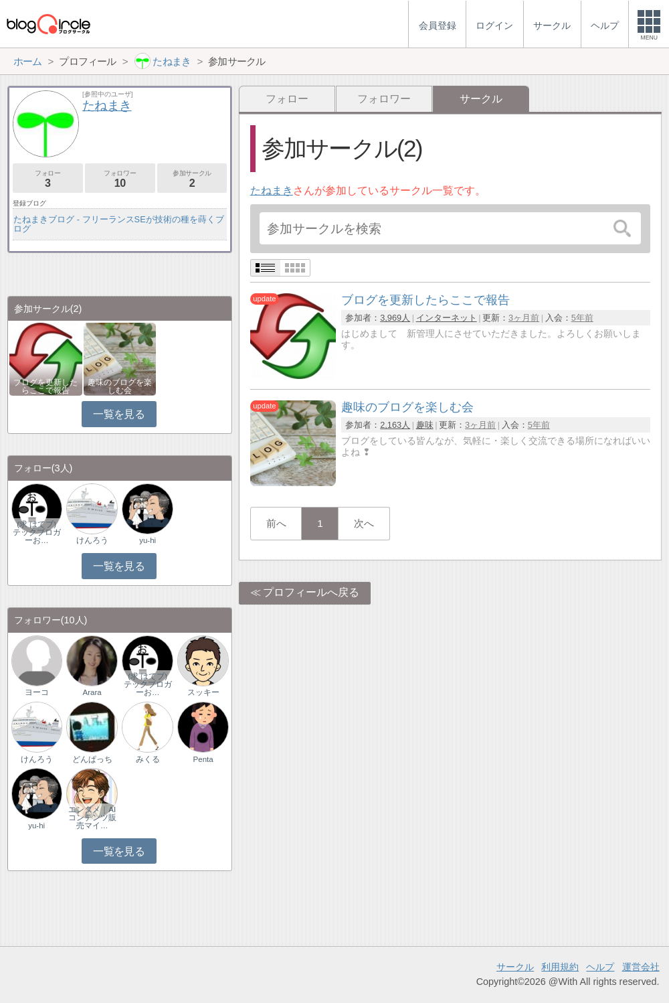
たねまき (271, 190)
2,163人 (395, 425)
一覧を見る (119, 414)
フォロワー (384, 98)
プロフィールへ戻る (311, 592)
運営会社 (641, 966)
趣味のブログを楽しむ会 (120, 386)
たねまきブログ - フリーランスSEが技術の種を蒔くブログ (118, 224)
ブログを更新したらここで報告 (45, 386)
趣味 (425, 425)
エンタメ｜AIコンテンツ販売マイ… (92, 817)
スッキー (203, 692)
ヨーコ (37, 692)
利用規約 (560, 966)
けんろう (92, 540)
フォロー (287, 98)
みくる (148, 759)
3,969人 (395, 318)
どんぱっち (92, 759)
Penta (203, 759)
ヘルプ (600, 966)
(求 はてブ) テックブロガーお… (37, 532)
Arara (92, 692)
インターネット (446, 318)
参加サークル (192, 179)
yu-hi (147, 540)
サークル (515, 966)
